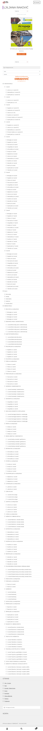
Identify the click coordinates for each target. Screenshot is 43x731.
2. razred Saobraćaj (11, 594)
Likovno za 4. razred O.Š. (13, 127)
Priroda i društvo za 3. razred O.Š (14, 117)
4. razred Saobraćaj (11, 599)
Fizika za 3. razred (11, 369)
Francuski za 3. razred (12, 381)
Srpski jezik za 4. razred (12, 621)
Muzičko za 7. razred (12, 239)
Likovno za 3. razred (12, 509)
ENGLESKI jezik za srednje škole (13, 346)
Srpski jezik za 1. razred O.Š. (13, 94)
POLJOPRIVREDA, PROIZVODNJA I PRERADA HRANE (18, 566)
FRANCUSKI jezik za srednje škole (13, 373)
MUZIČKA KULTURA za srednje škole (14, 541)
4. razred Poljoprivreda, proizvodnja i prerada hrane (19, 576)
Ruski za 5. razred (11, 165)
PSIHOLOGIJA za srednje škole (13, 578)
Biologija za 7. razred (12, 213)
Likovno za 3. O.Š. (11, 112)
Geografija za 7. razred (12, 222)
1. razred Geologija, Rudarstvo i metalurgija (17, 414)
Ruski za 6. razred (11, 203)
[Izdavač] (21, 74)
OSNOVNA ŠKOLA (8, 83)
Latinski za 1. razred (11, 486)
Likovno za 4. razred (12, 511)
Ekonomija (8, 294)
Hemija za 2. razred (11, 429)
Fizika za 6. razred (11, 180)
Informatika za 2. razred (12, 454)
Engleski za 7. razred (12, 216)
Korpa (5, 691)
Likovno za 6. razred (12, 194)
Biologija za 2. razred (12, 314)
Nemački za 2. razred (12, 559)
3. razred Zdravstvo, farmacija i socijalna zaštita (18, 671)
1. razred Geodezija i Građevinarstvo (15, 389)
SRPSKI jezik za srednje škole (12, 611)
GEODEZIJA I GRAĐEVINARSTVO (13, 386)
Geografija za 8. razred (12, 263)
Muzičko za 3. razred (12, 549)
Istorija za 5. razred (11, 151)
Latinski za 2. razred (12, 489)
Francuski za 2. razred (12, 379)
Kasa (5, 685)
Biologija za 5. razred (12, 140)
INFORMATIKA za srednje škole (13, 448)
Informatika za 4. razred (12, 458)
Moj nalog (7, 728)
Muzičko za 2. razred (12, 547)
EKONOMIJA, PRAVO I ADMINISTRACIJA (15, 321)
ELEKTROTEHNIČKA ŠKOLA (12, 334)
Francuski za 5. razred (12, 144)
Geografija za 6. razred (12, 184)
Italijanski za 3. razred (12, 479)
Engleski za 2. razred (12, 352)
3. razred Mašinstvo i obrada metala (15, 524)
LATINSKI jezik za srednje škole (13, 483)
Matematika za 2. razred (12, 534)
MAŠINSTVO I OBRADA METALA (13, 516)
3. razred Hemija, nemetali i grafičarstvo (16, 444)
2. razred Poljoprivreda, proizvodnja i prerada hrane (19, 571)
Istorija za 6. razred (11, 189)
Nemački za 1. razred (12, 557)
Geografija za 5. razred (12, 146)
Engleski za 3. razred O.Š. (13, 108)
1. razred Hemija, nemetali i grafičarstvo (16, 439)
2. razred (8, 97)
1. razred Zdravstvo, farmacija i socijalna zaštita (18, 667)
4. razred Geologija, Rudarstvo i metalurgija (17, 421)
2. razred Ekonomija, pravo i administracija (17, 327)
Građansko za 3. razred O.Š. (13, 110)
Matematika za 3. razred (12, 536)
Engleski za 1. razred (12, 349)
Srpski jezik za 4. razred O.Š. (13, 134)
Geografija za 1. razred (12, 402)
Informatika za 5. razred (12, 149)
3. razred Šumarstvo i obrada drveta (15, 631)
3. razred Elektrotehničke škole (14, 341)
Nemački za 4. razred (12, 564)
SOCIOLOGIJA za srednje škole (13, 601)
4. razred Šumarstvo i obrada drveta (15, 634)
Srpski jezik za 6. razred (12, 205)
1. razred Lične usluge (12, 494)
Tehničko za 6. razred (12, 208)
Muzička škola (9, 303)
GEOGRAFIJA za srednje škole (13, 398)
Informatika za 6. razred (12, 187)
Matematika (8, 298)
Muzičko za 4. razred (12, 551)
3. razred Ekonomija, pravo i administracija (17, 329)
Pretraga (21, 728)
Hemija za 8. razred (11, 265)
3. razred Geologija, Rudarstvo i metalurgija (17, 419)
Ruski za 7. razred (11, 243)
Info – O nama (7, 683)
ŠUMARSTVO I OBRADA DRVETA (13, 624)
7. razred (8, 210)
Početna (6, 698)
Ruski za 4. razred (11, 586)
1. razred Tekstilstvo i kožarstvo (14, 639)
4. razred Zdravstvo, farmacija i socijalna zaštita (18, 674)
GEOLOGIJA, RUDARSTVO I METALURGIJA (15, 411)
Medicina (8, 301)
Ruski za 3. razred (11, 584)
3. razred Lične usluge (12, 497)
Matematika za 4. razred (13, 539)
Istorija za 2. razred (11, 466)
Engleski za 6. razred (12, 178)
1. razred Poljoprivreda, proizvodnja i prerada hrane (19, 569)
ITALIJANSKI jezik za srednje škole (14, 473)
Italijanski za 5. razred (12, 153)
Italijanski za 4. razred (12, 481)
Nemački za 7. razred (12, 241)
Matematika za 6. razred (12, 196)
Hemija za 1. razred (11, 426)
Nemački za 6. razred (12, 201)
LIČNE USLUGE (9, 491)
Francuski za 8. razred (12, 260)
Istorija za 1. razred (11, 464)
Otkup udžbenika (8, 696)
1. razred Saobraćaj (11, 592)
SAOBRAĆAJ (8, 589)
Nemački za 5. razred (12, 163)
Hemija (7, 296)
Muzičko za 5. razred (12, 160)
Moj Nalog (6, 693)
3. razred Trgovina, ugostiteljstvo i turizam (17, 656)
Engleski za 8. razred (12, 256)
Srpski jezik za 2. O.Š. (12, 102)
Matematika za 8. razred (13, 277)
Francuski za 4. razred (12, 384)
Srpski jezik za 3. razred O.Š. (13, 119)
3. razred (8, 104)
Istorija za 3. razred (11, 469)
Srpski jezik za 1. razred (12, 614)
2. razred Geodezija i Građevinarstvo (15, 391)
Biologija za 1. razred (12, 312)
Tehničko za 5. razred (12, 170)
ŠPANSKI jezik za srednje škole (13, 603)
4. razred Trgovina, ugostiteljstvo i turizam (17, 659)
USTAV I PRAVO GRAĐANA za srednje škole (16, 661)
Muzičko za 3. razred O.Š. (13, 115)
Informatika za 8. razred (12, 267)
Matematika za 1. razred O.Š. (13, 92)
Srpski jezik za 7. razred (12, 246)
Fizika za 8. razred (11, 258)
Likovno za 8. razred (12, 274)
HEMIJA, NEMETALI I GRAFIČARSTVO (14, 436)
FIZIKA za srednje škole (11, 361)
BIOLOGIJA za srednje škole (12, 309)
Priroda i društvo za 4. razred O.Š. (15, 132)
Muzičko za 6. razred (12, 198)
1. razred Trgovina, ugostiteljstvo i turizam (17, 652)
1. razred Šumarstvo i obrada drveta (15, 627)
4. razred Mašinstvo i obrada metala (15, 526)
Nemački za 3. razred (12, 561)
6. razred (8, 172)
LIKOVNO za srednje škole (12, 501)
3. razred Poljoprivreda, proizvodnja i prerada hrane (19, 574)
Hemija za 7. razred (11, 225)
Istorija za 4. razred (11, 471)
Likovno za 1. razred (11, 504)
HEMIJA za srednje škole (11, 423)
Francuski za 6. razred (12, 182)
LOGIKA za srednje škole (11, 514)
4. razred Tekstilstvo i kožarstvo (14, 646)
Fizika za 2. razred (11, 366)
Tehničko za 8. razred (12, 288)
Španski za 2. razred (12, 609)
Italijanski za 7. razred (12, 232)
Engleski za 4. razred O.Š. (13, 125)
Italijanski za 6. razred (12, 191)
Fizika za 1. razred (11, 364)
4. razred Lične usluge (12, 499)
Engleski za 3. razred (12, 354)
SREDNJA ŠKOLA (8, 305)
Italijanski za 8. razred (12, 272)
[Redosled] (21, 11)
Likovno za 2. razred (12, 507)
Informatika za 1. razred (12, 451)
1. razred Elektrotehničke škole (14, 337)
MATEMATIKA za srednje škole (13, 529)
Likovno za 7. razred (12, 234)
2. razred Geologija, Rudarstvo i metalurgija (17, 416)
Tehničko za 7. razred (12, 248)
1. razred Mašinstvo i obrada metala (15, 519)
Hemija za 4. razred (11, 433)
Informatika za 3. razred (12, 456)
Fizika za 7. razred (11, 218)
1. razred (8, 86)
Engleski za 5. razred (12, 142)
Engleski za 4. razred (12, 356)
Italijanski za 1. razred (12, 476)
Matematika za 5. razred (12, 158)
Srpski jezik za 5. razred (12, 167)
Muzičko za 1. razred (12, 544)
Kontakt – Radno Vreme (9, 688)
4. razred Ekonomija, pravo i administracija (17, 331)
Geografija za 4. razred (12, 408)
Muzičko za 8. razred (12, 279)
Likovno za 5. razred (12, 156)
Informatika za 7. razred (12, 227)
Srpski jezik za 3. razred (12, 619)
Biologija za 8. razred (12, 254)
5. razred (8, 136)
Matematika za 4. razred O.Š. (13, 129)
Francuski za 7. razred (12, 220)
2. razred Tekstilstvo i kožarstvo (14, 642)
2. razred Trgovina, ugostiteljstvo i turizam (17, 654)
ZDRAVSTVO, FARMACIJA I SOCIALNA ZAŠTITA (16, 663)
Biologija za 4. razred (12, 319)
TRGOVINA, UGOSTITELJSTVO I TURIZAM (15, 649)
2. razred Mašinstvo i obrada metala (15, 522)
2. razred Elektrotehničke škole (14, 339)
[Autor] (21, 71)
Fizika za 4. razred (11, 371)
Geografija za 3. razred (12, 406)
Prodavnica (7, 701)
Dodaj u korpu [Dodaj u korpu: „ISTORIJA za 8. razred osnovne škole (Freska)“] (21, 54)
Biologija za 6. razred (12, 175)
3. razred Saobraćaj (11, 596)
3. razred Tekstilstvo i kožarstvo (14, 644)
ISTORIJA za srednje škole (12, 461)
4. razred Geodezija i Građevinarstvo (15, 396)
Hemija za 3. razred (11, 431)
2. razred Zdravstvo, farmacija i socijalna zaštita (18, 669)
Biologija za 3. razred (12, 316)
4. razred (8, 122)
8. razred (8, 250)
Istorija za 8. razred (11, 270)
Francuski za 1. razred (12, 377)
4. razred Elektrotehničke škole (14, 344)
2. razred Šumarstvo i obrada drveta (15, 629)
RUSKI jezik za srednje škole (12, 581)
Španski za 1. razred (11, 607)
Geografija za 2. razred (12, 404)
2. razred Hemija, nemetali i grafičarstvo (16, 441)
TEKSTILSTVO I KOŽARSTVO (12, 636)
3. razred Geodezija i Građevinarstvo (15, 394)
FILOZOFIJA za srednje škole (12, 359)
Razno (5, 291)
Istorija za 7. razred (11, 229)
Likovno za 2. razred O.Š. (13, 100)
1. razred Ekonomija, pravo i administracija (17, 324)
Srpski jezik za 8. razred (12, 286)
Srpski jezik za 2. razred (12, 617)
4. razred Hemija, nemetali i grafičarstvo (16, 446)
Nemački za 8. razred (12, 281)
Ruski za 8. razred (11, 284)
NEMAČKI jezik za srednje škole (13, 553)
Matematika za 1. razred (12, 532)
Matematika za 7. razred (12, 236)
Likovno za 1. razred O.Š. (12, 90)
